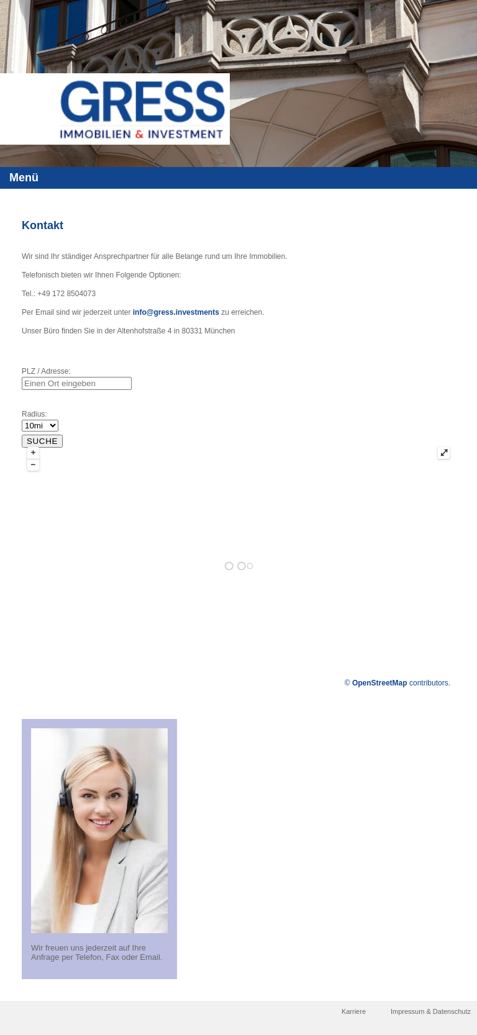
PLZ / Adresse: (46, 371)
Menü (24, 177)
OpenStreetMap (379, 683)
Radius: (34, 414)
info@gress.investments (176, 312)
